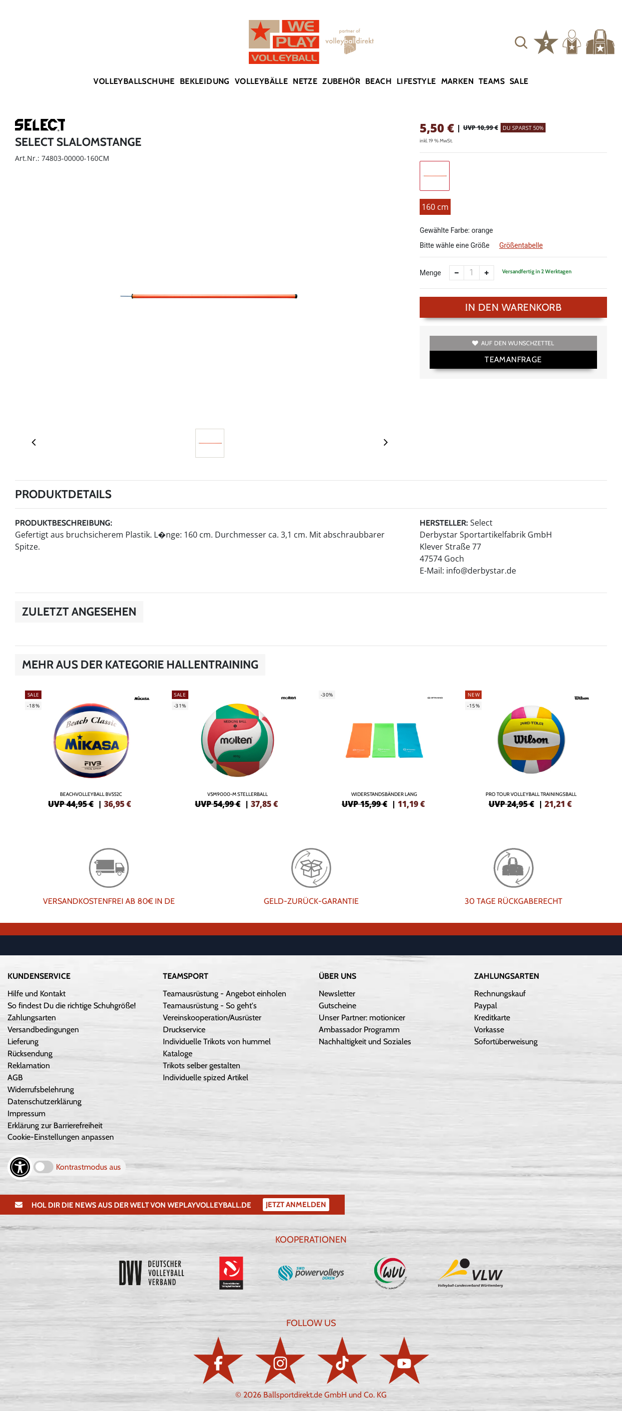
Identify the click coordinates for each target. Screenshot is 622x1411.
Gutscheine (337, 1005)
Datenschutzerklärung (44, 1101)
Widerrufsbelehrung (40, 1089)
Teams (492, 81)
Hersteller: (444, 523)
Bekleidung (205, 81)
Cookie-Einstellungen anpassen (60, 1137)
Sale (519, 81)
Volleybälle (261, 81)
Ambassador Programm (359, 1029)
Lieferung (22, 1041)
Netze (305, 81)
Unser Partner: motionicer (362, 1017)
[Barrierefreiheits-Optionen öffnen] (19, 1167)
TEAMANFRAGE (513, 359)
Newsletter (337, 993)
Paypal (485, 1005)
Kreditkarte (492, 1017)
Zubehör (341, 81)
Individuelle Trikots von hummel (217, 1041)
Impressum (26, 1113)
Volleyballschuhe (133, 81)
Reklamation (28, 1065)
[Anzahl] (471, 272)
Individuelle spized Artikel (205, 1077)
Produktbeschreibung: (63, 523)
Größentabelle (521, 245)
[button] (521, 42)
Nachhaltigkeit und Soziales (365, 1041)
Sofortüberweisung (506, 1041)
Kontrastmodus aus (88, 1167)
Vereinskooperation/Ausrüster (212, 1017)
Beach (378, 81)
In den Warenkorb (513, 307)
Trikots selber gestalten (201, 1065)
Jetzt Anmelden (296, 1204)
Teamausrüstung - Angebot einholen (224, 993)
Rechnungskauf (500, 993)
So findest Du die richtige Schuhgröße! (71, 1005)
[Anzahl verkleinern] (456, 272)
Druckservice (184, 1029)
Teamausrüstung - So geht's (210, 1005)
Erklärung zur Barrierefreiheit (54, 1125)
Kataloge (177, 1053)
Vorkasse (489, 1029)
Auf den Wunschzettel (513, 343)
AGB (15, 1077)
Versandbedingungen (43, 1029)
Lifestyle (416, 81)
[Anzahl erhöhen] (486, 272)
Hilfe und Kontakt (36, 993)
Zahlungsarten (31, 1017)
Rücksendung (29, 1053)
